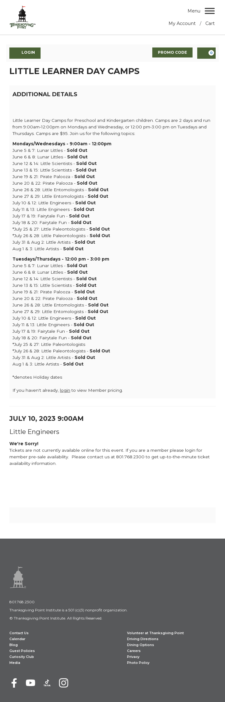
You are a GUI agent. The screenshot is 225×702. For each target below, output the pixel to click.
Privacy (133, 657)
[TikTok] (47, 683)
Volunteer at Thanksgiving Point (155, 633)
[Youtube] (30, 683)
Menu (194, 11)
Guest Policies (22, 651)
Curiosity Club (21, 657)
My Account (182, 23)
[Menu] (210, 11)
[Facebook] (14, 683)
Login (25, 53)
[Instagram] (63, 683)
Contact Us (19, 633)
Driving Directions (143, 639)
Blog (13, 645)
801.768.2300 (22, 602)
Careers (134, 651)
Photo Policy (138, 663)
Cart (210, 23)
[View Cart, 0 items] (206, 53)
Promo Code (172, 52)
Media (14, 663)
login (65, 390)
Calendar (17, 639)
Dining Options (140, 645)
